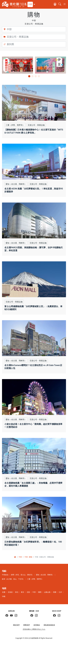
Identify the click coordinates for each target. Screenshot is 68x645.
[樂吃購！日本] (31, 615)
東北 (16, 592)
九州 (60, 592)
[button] (31, 4)
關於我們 (16, 625)
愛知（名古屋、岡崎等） (45, 575)
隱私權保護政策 (49, 625)
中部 (20, 557)
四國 (54, 592)
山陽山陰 (47, 592)
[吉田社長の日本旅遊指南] (6, 615)
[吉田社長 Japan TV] (10, 615)
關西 (39, 592)
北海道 (10, 592)
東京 (22, 592)
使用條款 (37, 625)
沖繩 (3, 596)
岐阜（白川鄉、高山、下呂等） (13, 579)
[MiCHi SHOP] (54, 615)
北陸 (28, 592)
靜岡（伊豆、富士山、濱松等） (22, 575)
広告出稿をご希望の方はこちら (34, 629)
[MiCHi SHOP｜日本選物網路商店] (58, 615)
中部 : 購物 (28, 557)
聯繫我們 (26, 625)
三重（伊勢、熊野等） (35, 579)
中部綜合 (5, 575)
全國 (3, 592)
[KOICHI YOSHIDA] (15, 615)
